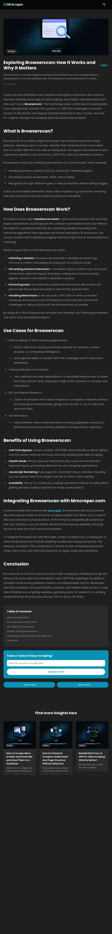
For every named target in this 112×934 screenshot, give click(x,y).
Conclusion (12, 640)
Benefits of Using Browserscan (22, 631)
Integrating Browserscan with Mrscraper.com (29, 635)
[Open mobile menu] (104, 4)
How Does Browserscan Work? (22, 622)
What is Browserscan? (18, 617)
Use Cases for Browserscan (20, 626)
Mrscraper (54, 510)
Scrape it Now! (56, 671)
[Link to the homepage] (13, 4)
